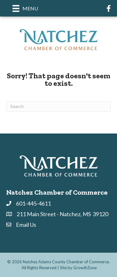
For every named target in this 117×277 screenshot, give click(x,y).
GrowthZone (85, 267)
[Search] (58, 106)
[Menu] (25, 8)
